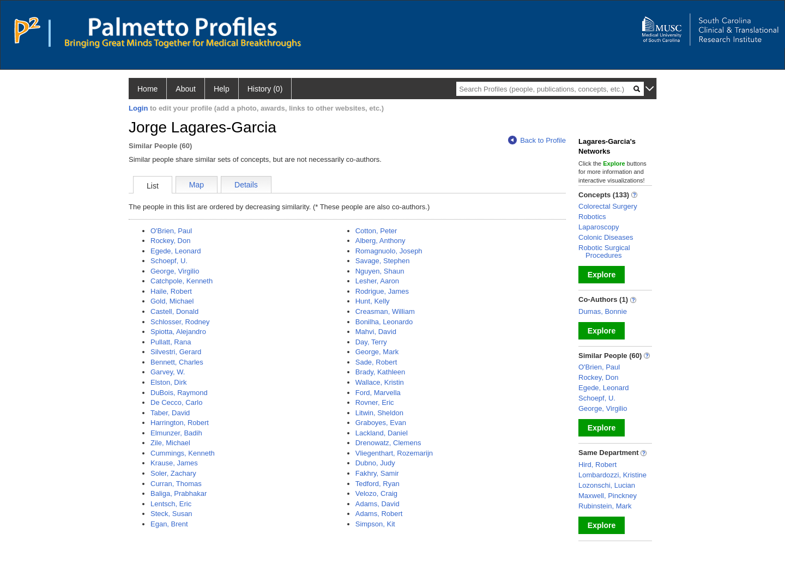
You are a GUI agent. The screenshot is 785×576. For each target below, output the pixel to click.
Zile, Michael (170, 443)
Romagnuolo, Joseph (388, 251)
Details (246, 184)
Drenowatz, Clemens (388, 443)
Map (196, 184)
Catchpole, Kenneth (181, 281)
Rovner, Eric (374, 402)
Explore (601, 274)
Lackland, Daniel (381, 433)
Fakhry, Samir (377, 473)
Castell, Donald (174, 311)
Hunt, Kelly (372, 301)
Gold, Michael (172, 301)
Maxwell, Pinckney (607, 496)
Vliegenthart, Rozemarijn (394, 453)
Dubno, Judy (375, 463)
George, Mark (376, 352)
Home (147, 88)
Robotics (592, 217)
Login (138, 108)
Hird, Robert (597, 464)
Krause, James (174, 463)
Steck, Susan (171, 514)
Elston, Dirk (168, 382)
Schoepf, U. (169, 261)
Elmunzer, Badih (176, 433)
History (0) (265, 88)
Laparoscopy (598, 227)
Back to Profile (537, 140)
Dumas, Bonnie (602, 311)
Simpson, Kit (375, 524)
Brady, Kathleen (380, 372)
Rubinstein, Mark (605, 506)
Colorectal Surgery (607, 206)
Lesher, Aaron (377, 281)
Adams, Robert (379, 514)
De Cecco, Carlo (176, 402)
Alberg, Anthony (380, 241)
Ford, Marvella (378, 393)
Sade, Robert (376, 362)
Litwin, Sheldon (379, 413)
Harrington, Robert (179, 423)
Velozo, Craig (376, 493)
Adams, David (377, 504)
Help (222, 88)
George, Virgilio (174, 271)
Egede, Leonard (175, 251)
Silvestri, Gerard (175, 352)
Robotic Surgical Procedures (604, 251)
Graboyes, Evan (380, 423)
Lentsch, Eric (170, 504)
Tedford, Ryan (377, 484)
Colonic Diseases (605, 237)
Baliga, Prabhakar (178, 493)
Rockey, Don (170, 241)
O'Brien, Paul (171, 231)
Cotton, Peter (376, 231)
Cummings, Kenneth (182, 453)
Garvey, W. (167, 372)
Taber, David (170, 413)
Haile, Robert (171, 291)
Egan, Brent (169, 524)
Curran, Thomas (176, 484)
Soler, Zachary (173, 473)
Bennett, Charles (176, 362)
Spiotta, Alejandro (178, 332)
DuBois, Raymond (179, 393)
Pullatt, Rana (170, 342)
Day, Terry (371, 342)
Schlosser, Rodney (179, 322)
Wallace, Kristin (379, 382)
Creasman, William (385, 311)
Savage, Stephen (382, 261)
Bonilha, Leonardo (384, 322)
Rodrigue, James (382, 291)
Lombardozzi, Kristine (612, 475)
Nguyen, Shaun (379, 271)
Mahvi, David (375, 332)
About (186, 88)
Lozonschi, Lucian (606, 485)
